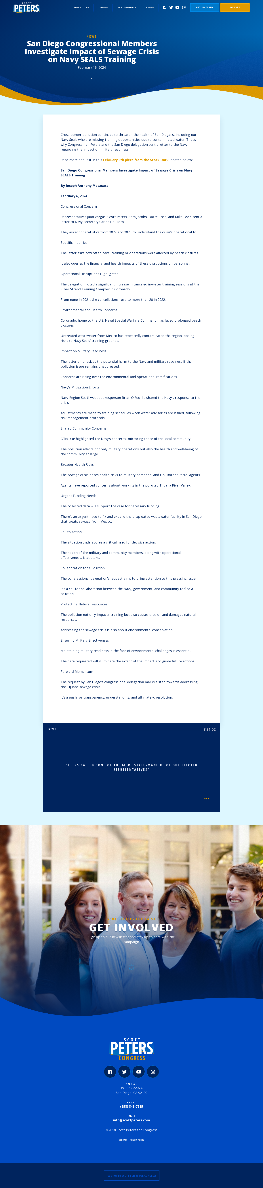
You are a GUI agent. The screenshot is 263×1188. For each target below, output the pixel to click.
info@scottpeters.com (131, 1120)
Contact (123, 1140)
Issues (102, 7)
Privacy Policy (137, 1140)
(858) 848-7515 (131, 1106)
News (149, 7)
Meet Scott (80, 7)
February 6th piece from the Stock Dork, (136, 160)
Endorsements (126, 7)
